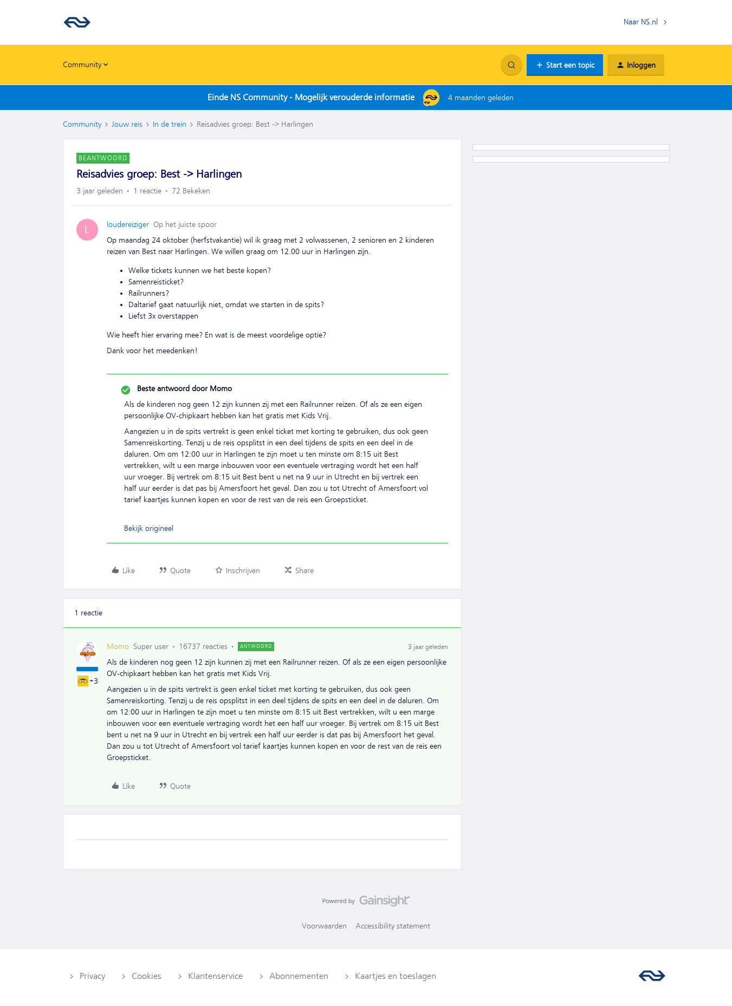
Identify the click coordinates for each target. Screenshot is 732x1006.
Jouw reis (127, 124)
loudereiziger (128, 224)
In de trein (169, 124)
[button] (565, 65)
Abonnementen (298, 976)
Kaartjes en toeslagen (395, 976)
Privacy (92, 976)
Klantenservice (215, 976)
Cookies (146, 976)
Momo (118, 646)
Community (82, 124)
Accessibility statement (392, 925)
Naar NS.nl (641, 21)
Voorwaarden (324, 925)
